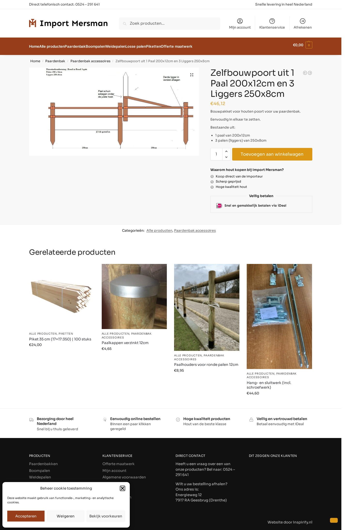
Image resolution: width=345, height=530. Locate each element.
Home (35, 58)
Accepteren (26, 516)
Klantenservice (272, 24)
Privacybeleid (114, 481)
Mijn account (240, 24)
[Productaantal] (216, 151)
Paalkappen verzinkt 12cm (125, 340)
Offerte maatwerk (118, 461)
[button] (122, 488)
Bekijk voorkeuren (105, 516)
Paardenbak (55, 58)
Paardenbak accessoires (90, 58)
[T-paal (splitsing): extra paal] (309, 70)
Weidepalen (40, 474)
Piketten (66, 331)
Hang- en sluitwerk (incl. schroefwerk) (269, 382)
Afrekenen (303, 24)
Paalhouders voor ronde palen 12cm (206, 362)
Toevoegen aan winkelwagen (272, 151)
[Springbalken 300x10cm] (305, 70)
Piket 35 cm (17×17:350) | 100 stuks (60, 336)
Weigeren (66, 516)
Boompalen (39, 468)
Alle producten (159, 228)
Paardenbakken (43, 461)
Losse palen (39, 481)
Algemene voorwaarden (124, 474)
